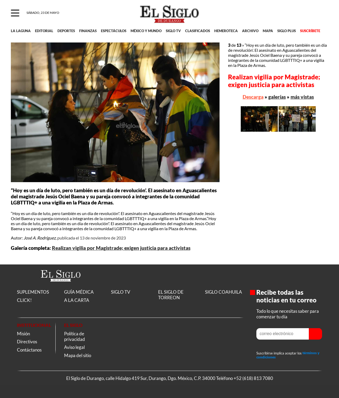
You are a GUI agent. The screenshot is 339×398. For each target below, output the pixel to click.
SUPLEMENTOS (33, 292)
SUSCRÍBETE (310, 31)
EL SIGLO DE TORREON (171, 294)
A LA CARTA (76, 300)
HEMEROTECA (226, 31)
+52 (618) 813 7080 (253, 378)
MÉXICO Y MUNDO (146, 31)
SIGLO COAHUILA (223, 292)
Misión (23, 333)
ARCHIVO (250, 31)
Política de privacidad (74, 336)
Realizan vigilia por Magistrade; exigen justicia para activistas (121, 248)
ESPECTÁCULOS (113, 31)
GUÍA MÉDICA (79, 292)
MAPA (268, 31)
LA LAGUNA (21, 31)
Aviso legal (74, 347)
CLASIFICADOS (197, 31)
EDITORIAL (44, 31)
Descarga (253, 97)
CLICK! (24, 300)
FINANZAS (88, 31)
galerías (277, 97)
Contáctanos (29, 350)
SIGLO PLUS (286, 31)
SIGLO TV (173, 31)
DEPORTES (66, 31)
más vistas (302, 97)
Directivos (27, 341)
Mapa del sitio (77, 355)
